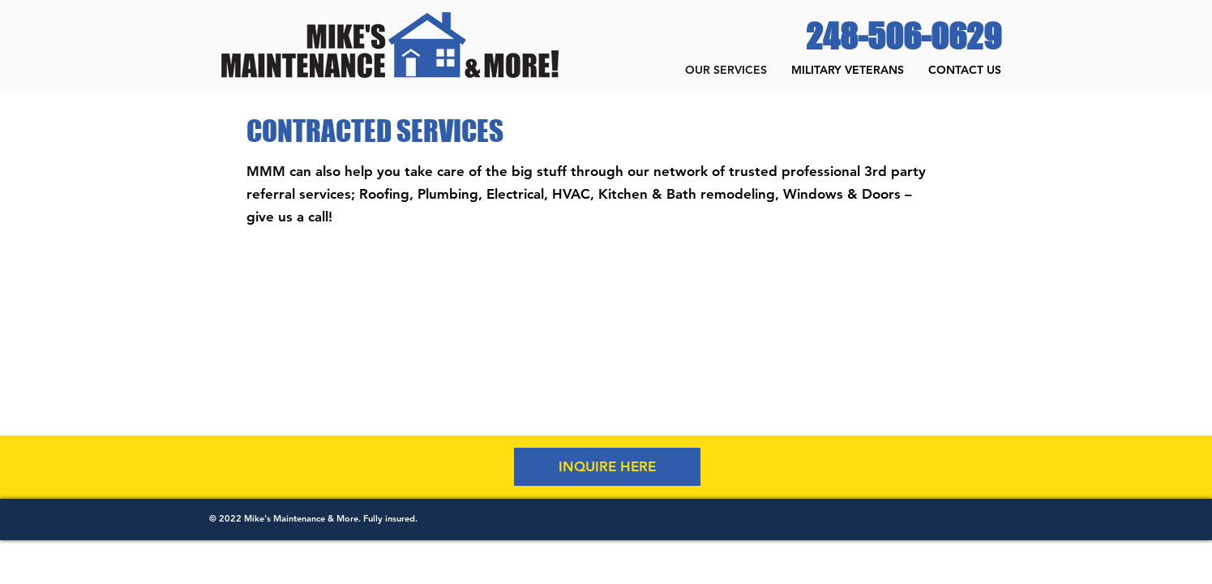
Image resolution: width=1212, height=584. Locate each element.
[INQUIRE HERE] (607, 467)
